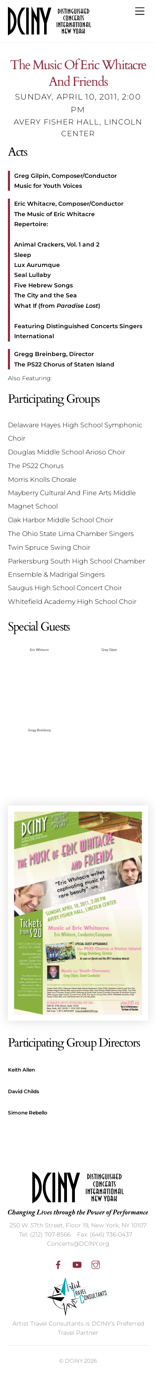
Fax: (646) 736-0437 (104, 1234)
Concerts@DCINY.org (78, 1243)
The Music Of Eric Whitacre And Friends (78, 73)
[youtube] (77, 1264)
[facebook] (58, 1264)
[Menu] (139, 11)
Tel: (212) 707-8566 (44, 1234)
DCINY (74, 1360)
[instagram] (95, 1264)
